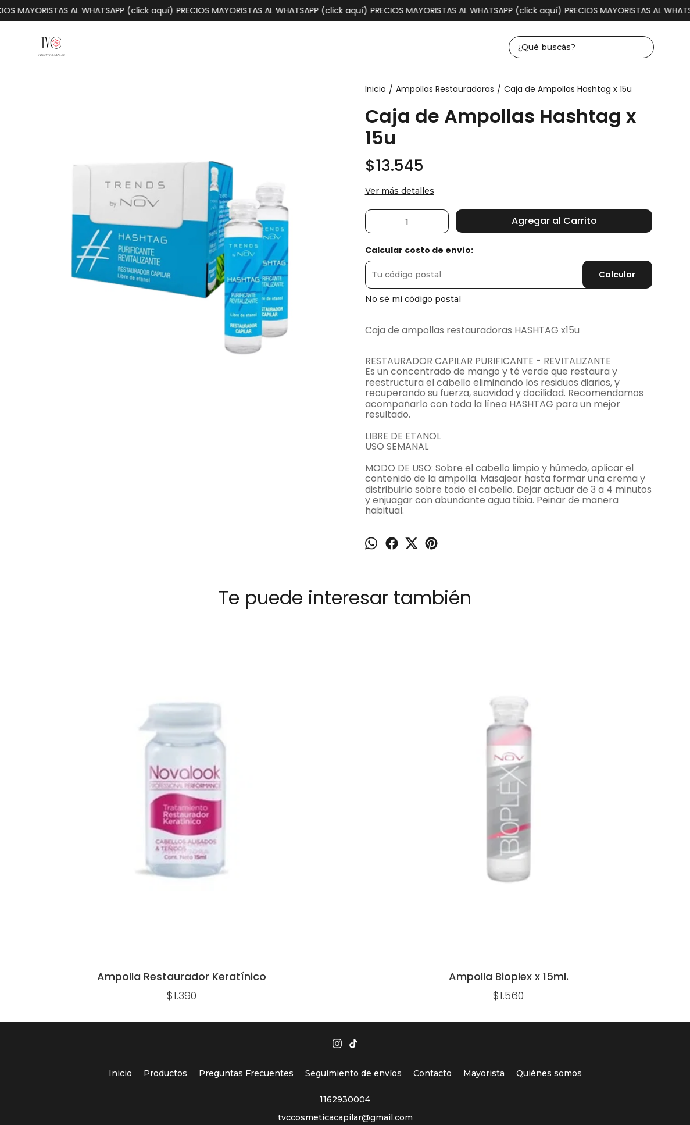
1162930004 (345, 908)
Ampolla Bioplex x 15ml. (214, 783)
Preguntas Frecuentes (246, 882)
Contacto (432, 882)
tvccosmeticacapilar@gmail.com (345, 926)
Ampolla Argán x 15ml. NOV (345, 658)
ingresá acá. (476, 1097)
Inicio (120, 882)
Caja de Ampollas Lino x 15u (476, 658)
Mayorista (484, 882)
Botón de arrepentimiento (537, 1097)
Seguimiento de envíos (353, 882)
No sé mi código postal (413, 299)
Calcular (617, 274)
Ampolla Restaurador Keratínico (83, 783)
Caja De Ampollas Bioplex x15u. (606, 658)
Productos (165, 882)
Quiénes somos (549, 882)
